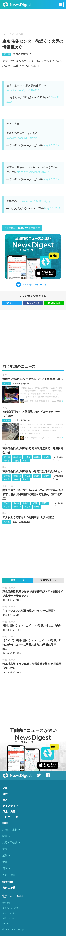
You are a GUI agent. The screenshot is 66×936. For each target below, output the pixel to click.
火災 (11, 34)
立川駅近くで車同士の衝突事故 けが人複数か (28, 517)
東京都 (19, 34)
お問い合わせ (8, 918)
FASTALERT (8, 923)
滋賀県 (7, 460)
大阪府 (26, 460)
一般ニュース (8, 444)
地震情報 (7, 882)
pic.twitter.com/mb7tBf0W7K (33, 172)
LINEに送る (54, 303)
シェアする (33, 303)
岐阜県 (27, 457)
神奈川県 (17, 457)
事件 (4, 375)
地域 (5, 823)
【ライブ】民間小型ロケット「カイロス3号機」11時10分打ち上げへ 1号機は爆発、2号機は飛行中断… (32, 644)
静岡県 (37, 457)
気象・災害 (7, 486)
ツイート (11, 303)
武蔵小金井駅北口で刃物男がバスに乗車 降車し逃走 (32, 379)
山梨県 (27, 506)
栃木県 (16, 503)
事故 (4, 467)
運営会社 (6, 903)
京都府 (16, 460)
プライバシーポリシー (12, 908)
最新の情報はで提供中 (22, 228)
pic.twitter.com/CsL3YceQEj (33, 201)
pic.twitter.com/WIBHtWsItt (21, 138)
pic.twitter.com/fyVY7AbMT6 (22, 90)
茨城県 (7, 503)
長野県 (37, 506)
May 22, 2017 (51, 145)
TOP (4, 34)
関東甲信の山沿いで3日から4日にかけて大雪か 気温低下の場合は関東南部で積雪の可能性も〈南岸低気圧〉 (32, 494)
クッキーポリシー (10, 913)
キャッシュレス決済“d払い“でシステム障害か (29, 610)
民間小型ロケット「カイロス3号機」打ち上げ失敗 (31, 625)
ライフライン (10, 805)
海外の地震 (8, 887)
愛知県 (46, 457)
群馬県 (26, 503)
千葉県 (44, 503)
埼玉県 (35, 503)
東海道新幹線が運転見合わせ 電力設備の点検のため (32, 471)
